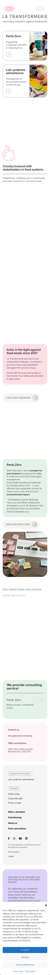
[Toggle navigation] (40, 9)
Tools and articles (17, 828)
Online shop (14, 794)
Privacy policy (18, 971)
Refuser (25, 957)
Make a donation (16, 812)
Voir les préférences (25, 965)
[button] (46, 905)
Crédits (11, 856)
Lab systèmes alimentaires (21, 779)
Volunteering (14, 817)
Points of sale (14, 803)
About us (12, 823)
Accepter (25, 950)
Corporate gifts (15, 798)
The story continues (18, 398)
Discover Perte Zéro (18, 524)
